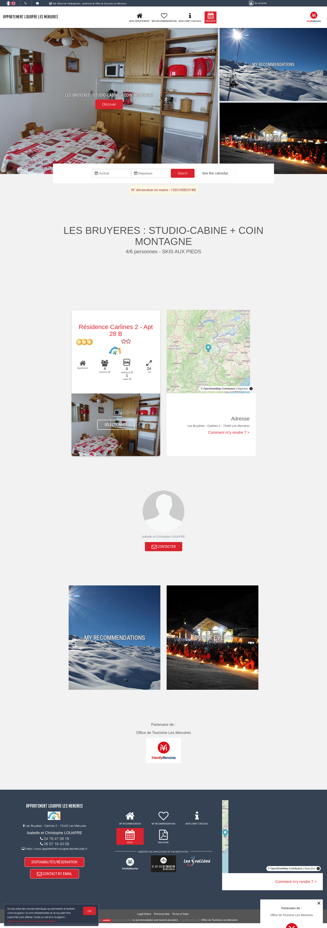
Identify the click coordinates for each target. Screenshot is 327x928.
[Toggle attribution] (251, 389)
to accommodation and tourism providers (155, 924)
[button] (215, 173)
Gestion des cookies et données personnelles (32, 921)
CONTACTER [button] (164, 548)
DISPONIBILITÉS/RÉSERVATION (54, 865)
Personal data (161, 918)
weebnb (106, 925)
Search (183, 174)
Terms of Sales (180, 918)
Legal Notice (144, 918)
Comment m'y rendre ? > (228, 434)
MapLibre (242, 389)
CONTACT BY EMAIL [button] (54, 878)
